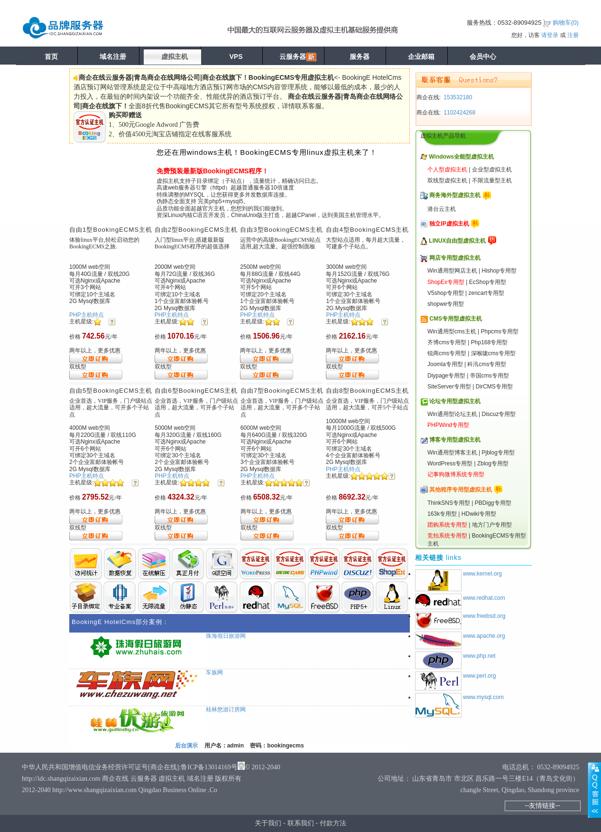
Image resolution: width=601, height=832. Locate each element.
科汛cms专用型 (486, 364)
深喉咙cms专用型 (493, 353)
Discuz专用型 (498, 414)
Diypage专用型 (446, 375)
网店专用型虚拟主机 (455, 258)
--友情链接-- (542, 805)
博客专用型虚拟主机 (455, 439)
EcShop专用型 (487, 282)
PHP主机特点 (86, 315)
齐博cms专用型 (446, 342)
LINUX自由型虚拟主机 (457, 240)
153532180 (457, 97)
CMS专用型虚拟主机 (455, 318)
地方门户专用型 (492, 524)
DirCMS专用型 (494, 386)
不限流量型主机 (492, 180)
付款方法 (333, 823)
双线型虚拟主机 (447, 180)
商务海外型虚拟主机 (455, 195)
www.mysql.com (483, 697)
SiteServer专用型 (449, 386)
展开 (594, 790)
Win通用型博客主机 (452, 452)
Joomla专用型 (445, 364)
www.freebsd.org (484, 616)
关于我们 (268, 823)
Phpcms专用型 (499, 331)
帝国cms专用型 (489, 375)
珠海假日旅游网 (226, 636)
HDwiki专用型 (479, 514)
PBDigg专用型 (493, 503)
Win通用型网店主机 (452, 270)
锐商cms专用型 (446, 353)
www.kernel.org (482, 573)
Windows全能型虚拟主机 (461, 156)
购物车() (566, 22)
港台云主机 (441, 209)
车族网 (214, 672)
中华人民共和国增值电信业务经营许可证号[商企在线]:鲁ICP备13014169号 (130, 767)
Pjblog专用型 (497, 452)
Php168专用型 (489, 342)
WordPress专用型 (449, 463)
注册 (573, 35)
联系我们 (300, 823)
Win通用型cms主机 (451, 331)
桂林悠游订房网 (226, 709)
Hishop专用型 (498, 270)
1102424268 (458, 112)
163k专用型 (442, 514)
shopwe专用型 (445, 304)
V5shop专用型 (445, 293)
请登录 (549, 35)
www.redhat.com (484, 598)
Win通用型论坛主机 (452, 414)
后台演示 (186, 745)
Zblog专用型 (493, 463)
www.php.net (479, 655)
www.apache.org (484, 636)
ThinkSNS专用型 (448, 503)
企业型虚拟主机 (492, 169)
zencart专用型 (486, 293)
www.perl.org (479, 675)
